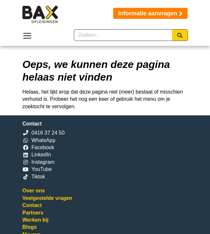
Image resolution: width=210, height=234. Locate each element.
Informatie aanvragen (150, 13)
